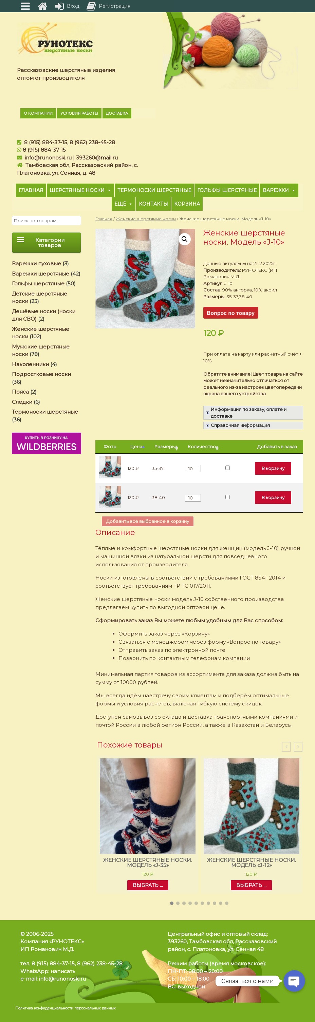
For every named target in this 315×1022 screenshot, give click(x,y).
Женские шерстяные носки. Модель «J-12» (251, 862)
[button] (172, 903)
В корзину (273, 468)
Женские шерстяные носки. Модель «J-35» (147, 862)
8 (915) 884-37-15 (45, 142)
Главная (31, 190)
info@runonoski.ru (48, 157)
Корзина (187, 204)
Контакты (153, 204)
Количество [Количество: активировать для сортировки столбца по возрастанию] (202, 446)
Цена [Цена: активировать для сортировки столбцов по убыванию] (136, 446)
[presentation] (286, 747)
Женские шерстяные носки (146, 218)
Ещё (123, 204)
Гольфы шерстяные (227, 190)
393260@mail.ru (97, 157)
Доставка (117, 113)
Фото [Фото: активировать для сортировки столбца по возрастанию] (110, 446)
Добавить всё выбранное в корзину (147, 521)
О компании (38, 113)
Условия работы (79, 113)
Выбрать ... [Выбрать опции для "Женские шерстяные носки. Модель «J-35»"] (148, 885)
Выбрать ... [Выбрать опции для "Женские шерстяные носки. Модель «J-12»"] (251, 885)
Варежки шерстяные (40, 273)
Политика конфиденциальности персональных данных (65, 1008)
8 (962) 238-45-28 (92, 142)
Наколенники (30, 364)
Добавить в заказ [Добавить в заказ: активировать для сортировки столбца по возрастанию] (277, 446)
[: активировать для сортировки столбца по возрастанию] (236, 447)
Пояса (20, 392)
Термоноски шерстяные (154, 190)
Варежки (279, 190)
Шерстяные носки (80, 190)
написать (63, 971)
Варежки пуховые (36, 263)
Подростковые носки (41, 374)
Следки (22, 402)
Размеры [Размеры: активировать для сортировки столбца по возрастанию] (164, 446)
